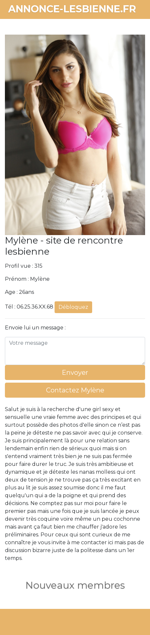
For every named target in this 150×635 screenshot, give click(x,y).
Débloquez (73, 307)
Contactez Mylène (75, 390)
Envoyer (75, 372)
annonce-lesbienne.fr (72, 9)
